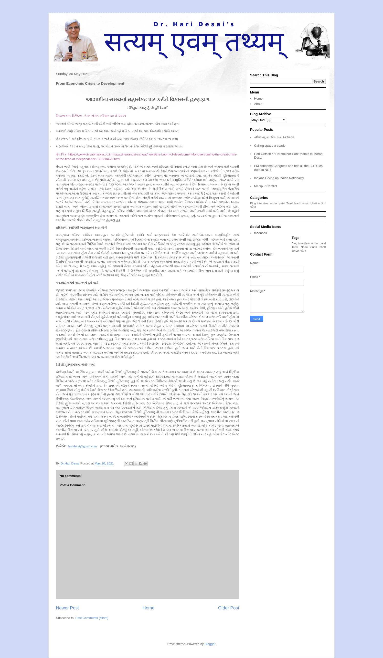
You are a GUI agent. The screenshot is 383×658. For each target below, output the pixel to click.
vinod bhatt (309, 203)
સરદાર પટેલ (299, 250)
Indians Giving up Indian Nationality (279, 178)
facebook (260, 233)
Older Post (228, 608)
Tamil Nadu (293, 203)
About (258, 104)
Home (149, 608)
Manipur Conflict (265, 186)
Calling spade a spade (270, 145)
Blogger (210, 644)
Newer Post (67, 608)
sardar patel (277, 203)
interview (262, 203)
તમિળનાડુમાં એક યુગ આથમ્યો (274, 137)
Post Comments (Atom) (91, 618)
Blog (253, 203)
